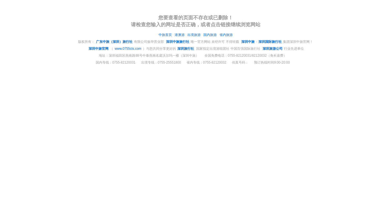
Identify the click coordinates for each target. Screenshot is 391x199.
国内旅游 (210, 35)
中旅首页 (165, 35)
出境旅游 (194, 35)
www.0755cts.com (128, 49)
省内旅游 (226, 35)
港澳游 (180, 35)
